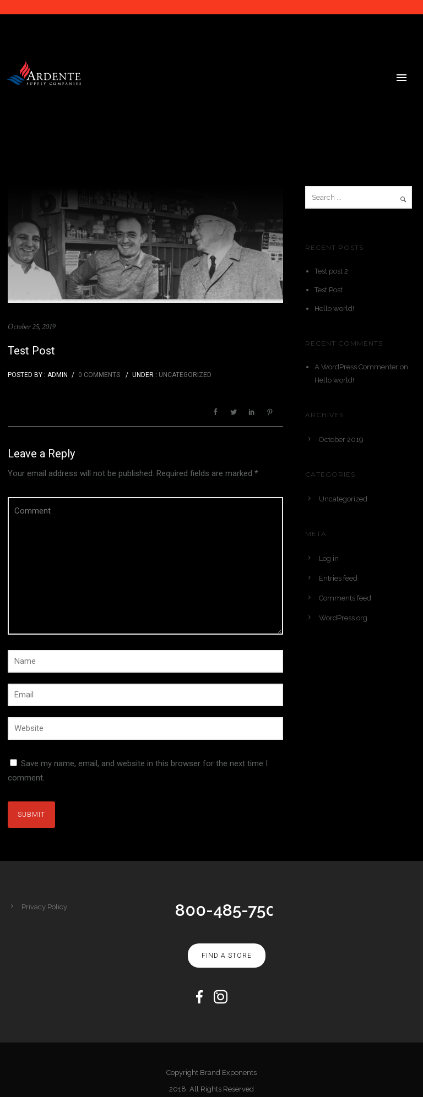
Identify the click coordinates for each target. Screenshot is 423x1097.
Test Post (31, 347)
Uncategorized (184, 372)
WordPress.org (343, 615)
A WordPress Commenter (356, 364)
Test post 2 (331, 268)
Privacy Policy (44, 904)
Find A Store (227, 953)
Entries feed (338, 575)
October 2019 (341, 437)
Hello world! (334, 306)
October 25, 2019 (31, 324)
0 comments (99, 372)
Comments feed (345, 595)
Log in (329, 556)
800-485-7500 (230, 907)
